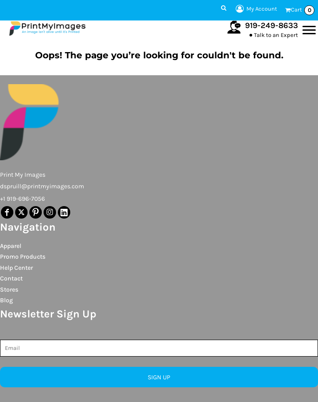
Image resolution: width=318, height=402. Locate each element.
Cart (302, 10)
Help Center (16, 268)
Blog (6, 300)
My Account (255, 9)
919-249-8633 (271, 25)
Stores (9, 289)
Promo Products (22, 256)
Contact (11, 278)
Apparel (10, 246)
